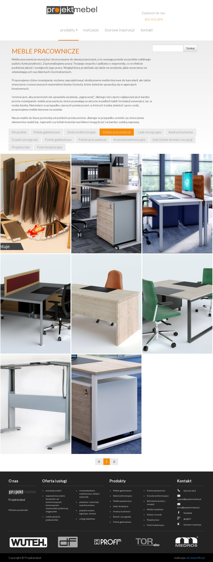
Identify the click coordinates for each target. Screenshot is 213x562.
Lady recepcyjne (149, 132)
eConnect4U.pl (196, 557)
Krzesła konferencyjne (129, 139)
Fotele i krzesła (154, 514)
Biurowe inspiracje (120, 30)
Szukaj (190, 48)
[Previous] (99, 461)
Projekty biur (21, 147)
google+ (187, 518)
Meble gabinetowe (46, 132)
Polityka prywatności (18, 510)
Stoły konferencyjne (81, 132)
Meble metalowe (155, 509)
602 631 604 (154, 19)
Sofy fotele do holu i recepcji (172, 139)
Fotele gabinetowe (58, 139)
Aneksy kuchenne (180, 132)
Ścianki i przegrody (25, 139)
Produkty (67, 30)
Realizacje (91, 30)
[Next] (114, 461)
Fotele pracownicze (92, 139)
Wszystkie (19, 132)
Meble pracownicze (117, 132)
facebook (188, 513)
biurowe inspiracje (192, 524)
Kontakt (147, 30)
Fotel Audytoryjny (49, 147)
